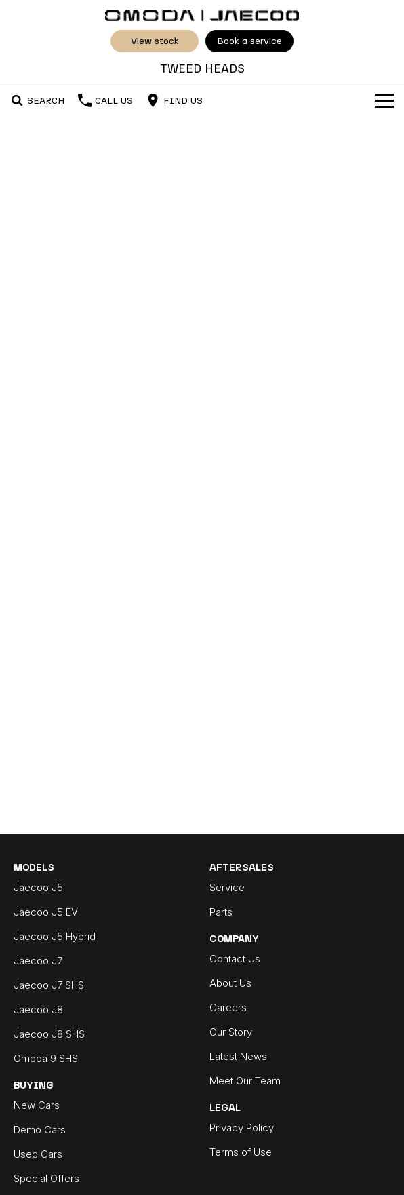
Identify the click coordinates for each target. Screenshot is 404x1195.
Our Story (230, 1031)
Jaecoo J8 (38, 1009)
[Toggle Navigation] (384, 100)
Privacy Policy (241, 1127)
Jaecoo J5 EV (46, 911)
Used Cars (38, 1154)
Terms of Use (240, 1151)
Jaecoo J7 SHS (49, 985)
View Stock (155, 41)
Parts (221, 911)
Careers (228, 1007)
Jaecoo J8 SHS (49, 1033)
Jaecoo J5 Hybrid (55, 936)
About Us (230, 983)
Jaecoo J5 (38, 887)
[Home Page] (202, 14)
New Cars (37, 1105)
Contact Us (234, 958)
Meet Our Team (245, 1080)
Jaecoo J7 (38, 960)
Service (227, 887)
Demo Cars (40, 1129)
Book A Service (249, 41)
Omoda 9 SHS (46, 1058)
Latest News (238, 1056)
